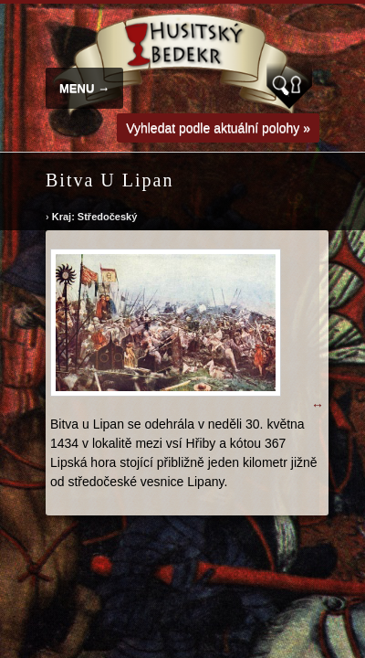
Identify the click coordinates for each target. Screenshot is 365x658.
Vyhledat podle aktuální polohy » (218, 128)
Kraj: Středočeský (95, 216)
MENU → (84, 88)
